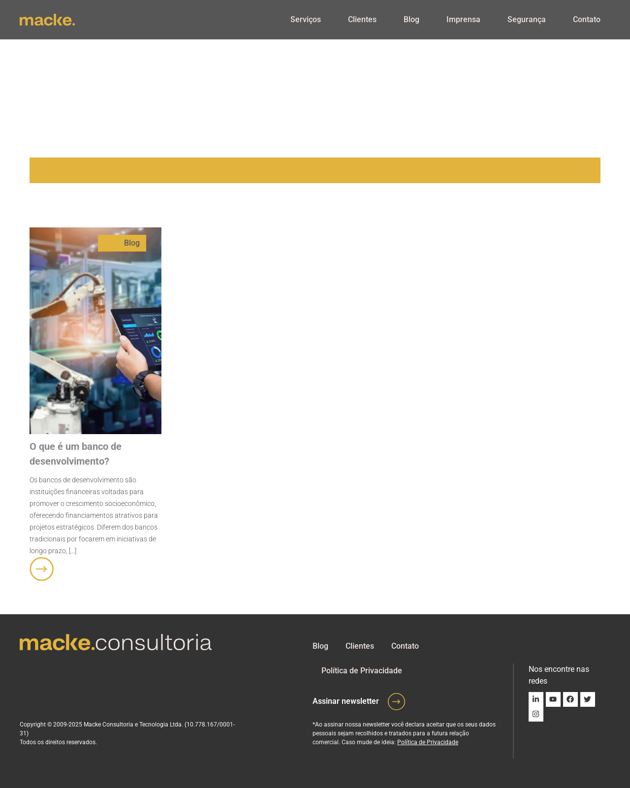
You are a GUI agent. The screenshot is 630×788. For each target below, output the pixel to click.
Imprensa (463, 19)
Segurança (526, 19)
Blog (411, 19)
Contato (586, 19)
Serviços (305, 19)
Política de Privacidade (361, 670)
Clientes (362, 19)
